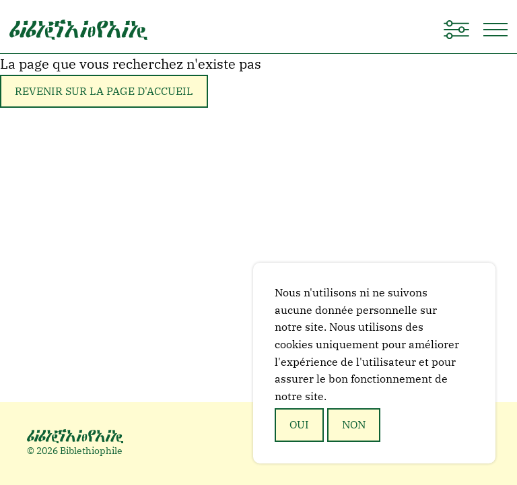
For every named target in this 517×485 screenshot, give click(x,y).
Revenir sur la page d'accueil (104, 91)
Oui (299, 424)
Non (354, 424)
